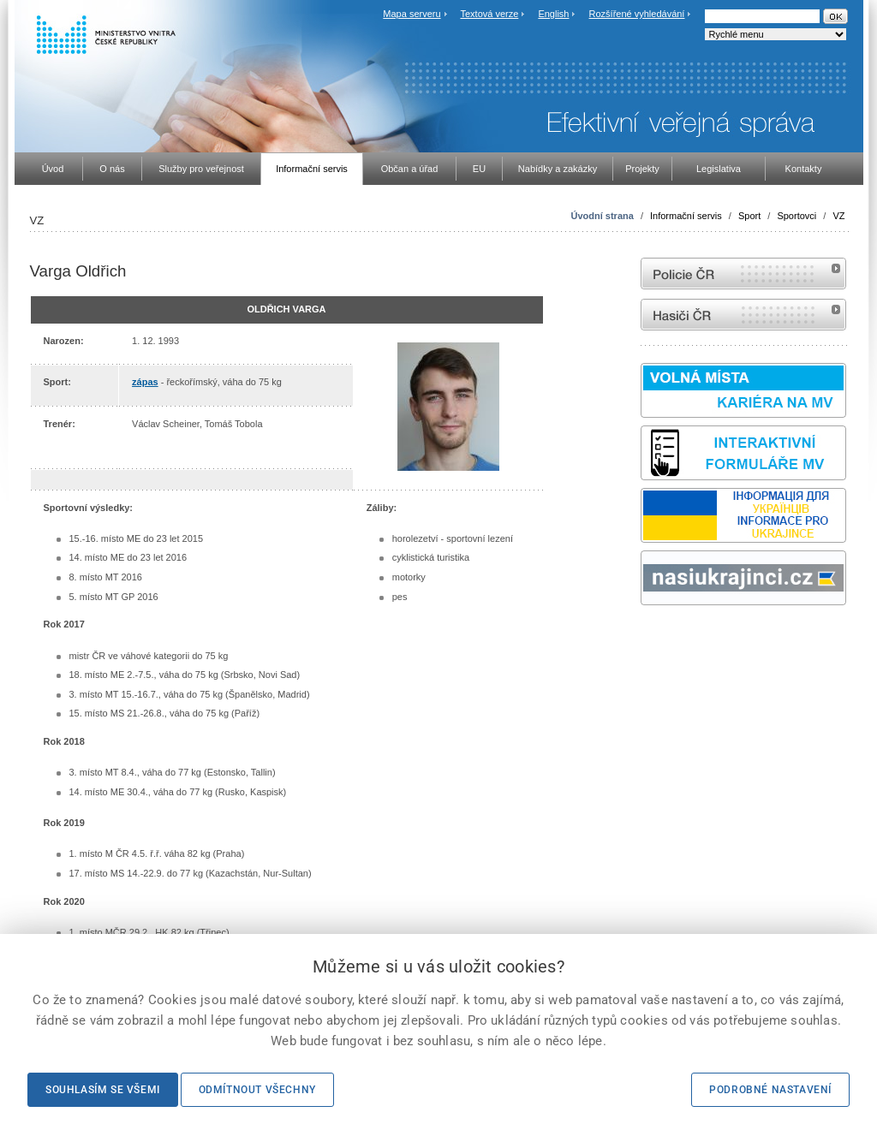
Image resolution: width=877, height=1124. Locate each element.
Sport (749, 216)
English (553, 14)
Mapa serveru (411, 14)
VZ (838, 216)
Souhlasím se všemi (102, 1090)
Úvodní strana (601, 216)
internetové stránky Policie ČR (743, 273)
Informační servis (686, 216)
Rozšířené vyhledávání (637, 14)
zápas (145, 382)
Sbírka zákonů (643, 637)
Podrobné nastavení (770, 1090)
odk (649, 637)
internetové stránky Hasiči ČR (743, 314)
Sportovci (796, 216)
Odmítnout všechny (257, 1090)
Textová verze (489, 14)
